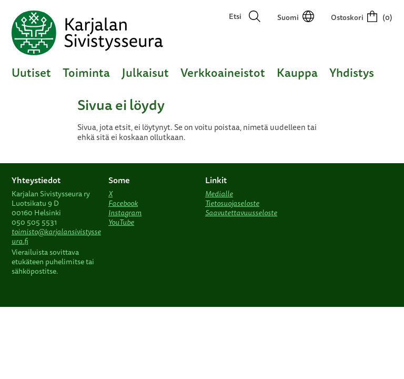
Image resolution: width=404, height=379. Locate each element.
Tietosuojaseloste (232, 203)
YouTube (121, 222)
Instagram (125, 212)
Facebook (123, 203)
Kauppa (297, 72)
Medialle (219, 194)
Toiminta (86, 72)
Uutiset (31, 72)
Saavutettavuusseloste (241, 212)
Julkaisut (145, 72)
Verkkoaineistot (222, 72)
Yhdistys (351, 72)
